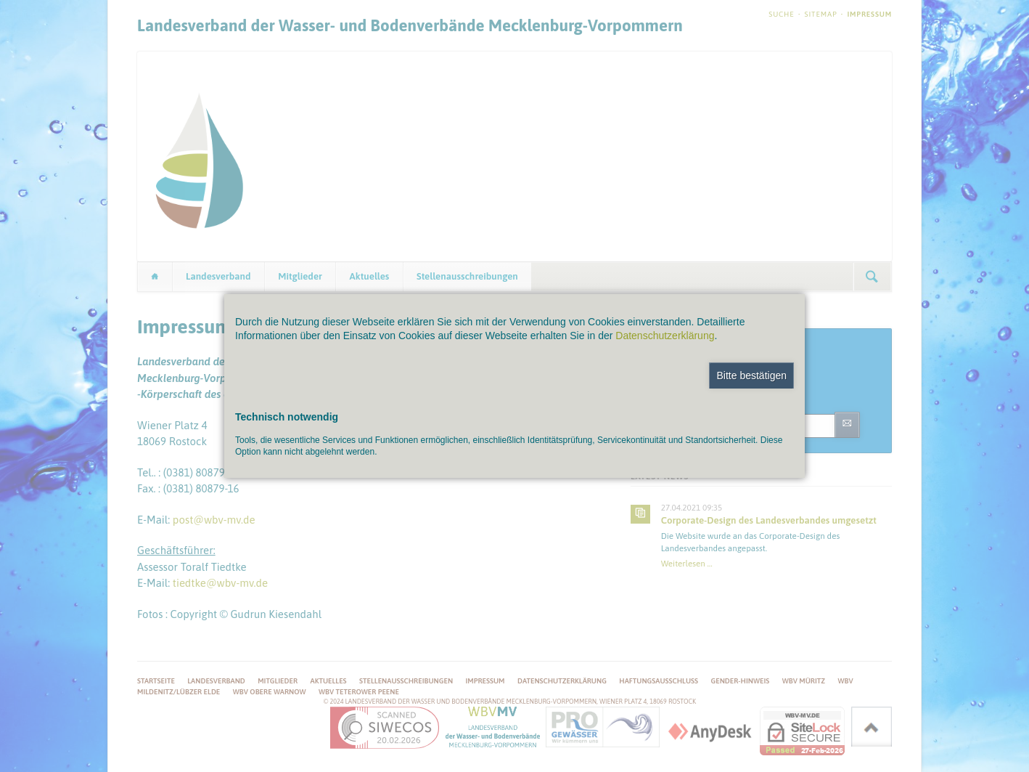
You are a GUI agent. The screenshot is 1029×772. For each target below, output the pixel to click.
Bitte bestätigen (751, 375)
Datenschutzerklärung (664, 335)
